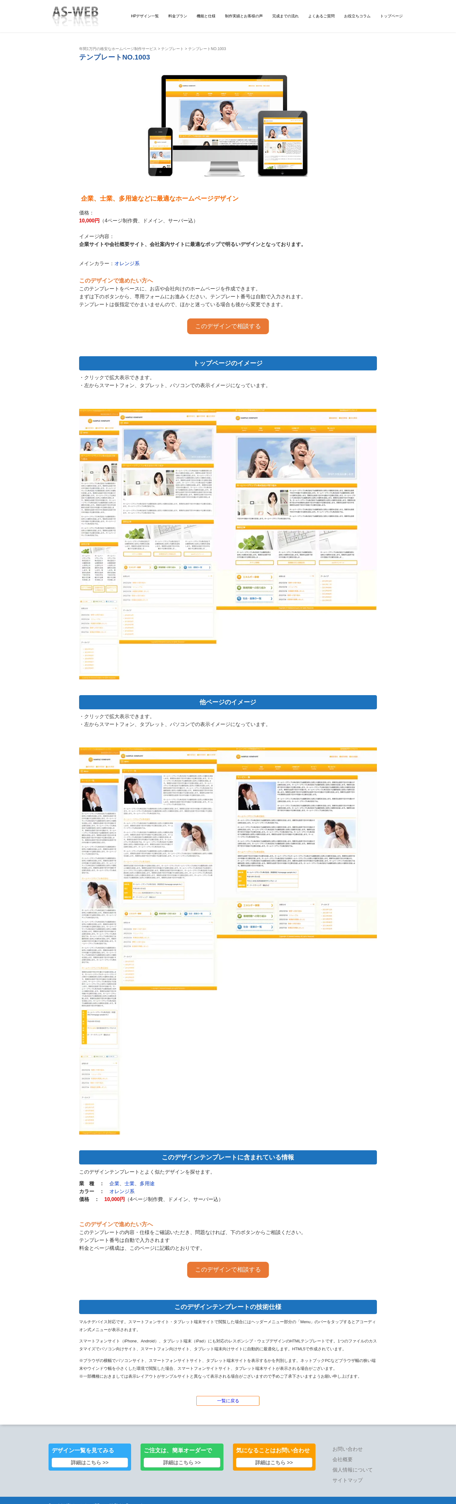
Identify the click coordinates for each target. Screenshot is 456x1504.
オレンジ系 (127, 263)
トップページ (391, 16)
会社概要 (342, 1459)
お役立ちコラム (357, 16)
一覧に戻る (228, 1400)
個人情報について (352, 1470)
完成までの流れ (285, 16)
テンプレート (172, 49)
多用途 (147, 1183)
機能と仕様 (206, 16)
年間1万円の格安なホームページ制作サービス (118, 49)
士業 (129, 1183)
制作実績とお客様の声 (244, 16)
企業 (114, 1183)
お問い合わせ (347, 1449)
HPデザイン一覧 (145, 16)
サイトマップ (347, 1480)
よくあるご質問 (321, 16)
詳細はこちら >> (89, 1462)
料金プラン (177, 16)
